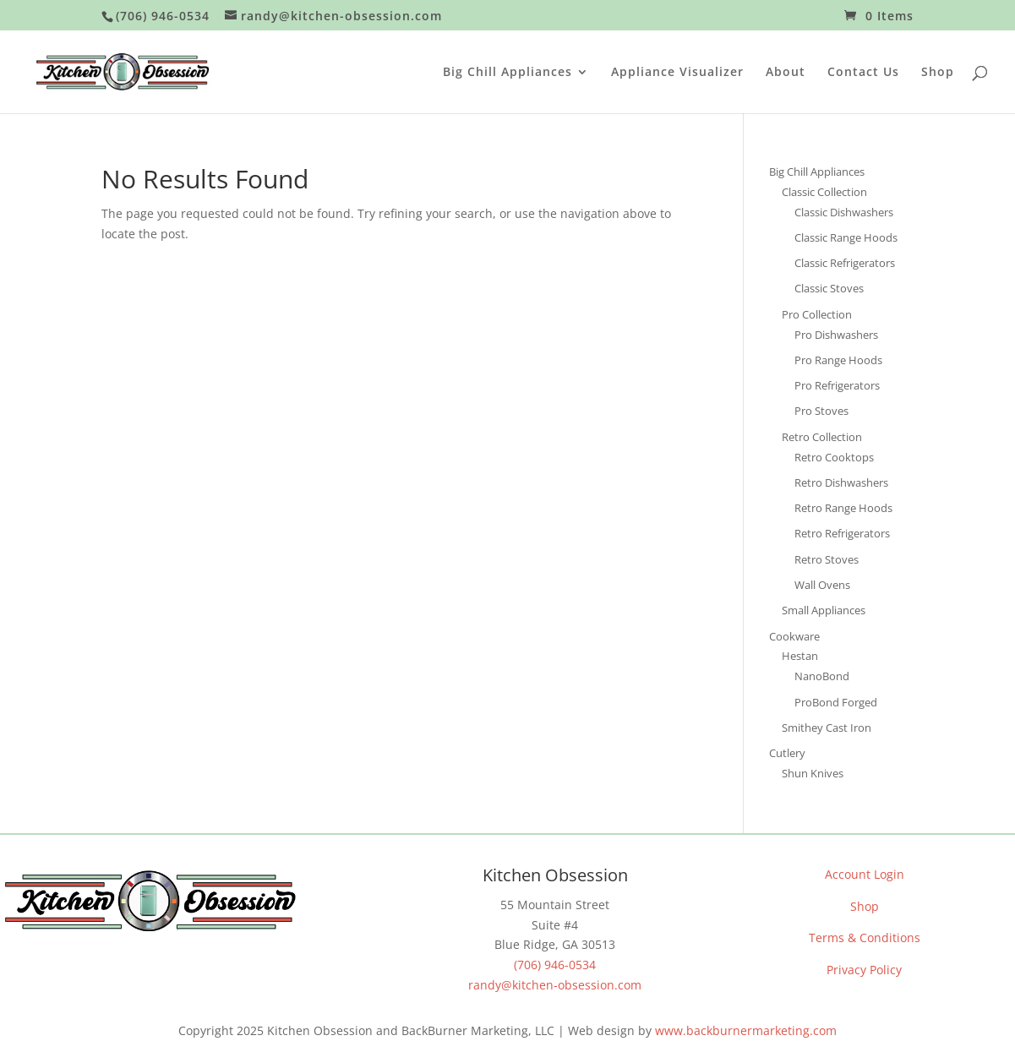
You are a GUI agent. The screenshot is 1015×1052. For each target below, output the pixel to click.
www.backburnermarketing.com (746, 1030)
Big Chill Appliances (507, 72)
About (785, 72)
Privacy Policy (864, 970)
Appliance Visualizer (677, 72)
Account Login (864, 874)
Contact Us (863, 72)
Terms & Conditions (864, 937)
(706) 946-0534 (555, 965)
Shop (937, 72)
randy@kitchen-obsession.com (554, 985)
